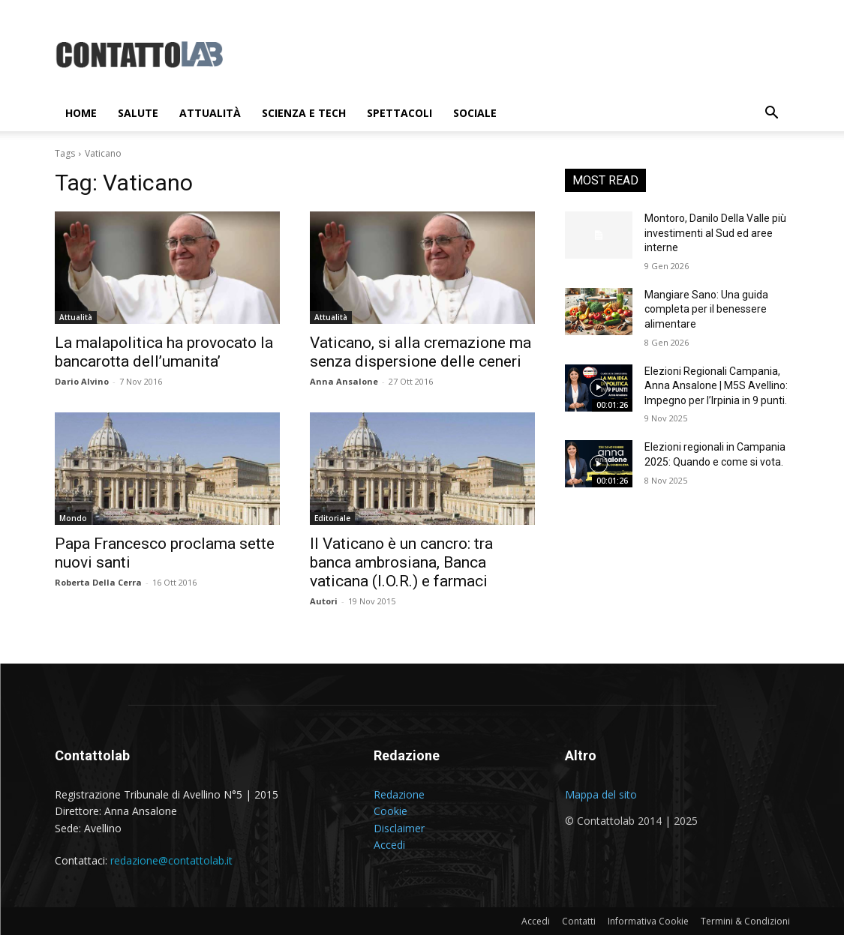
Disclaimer (399, 828)
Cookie (390, 811)
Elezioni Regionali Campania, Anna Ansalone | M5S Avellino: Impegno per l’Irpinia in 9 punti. (716, 385)
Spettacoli (399, 113)
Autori (324, 601)
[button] (772, 114)
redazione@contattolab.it (171, 860)
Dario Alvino (82, 381)
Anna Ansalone (344, 381)
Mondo (73, 518)
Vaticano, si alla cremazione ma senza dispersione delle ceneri (420, 352)
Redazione (399, 794)
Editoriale (332, 518)
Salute (138, 113)
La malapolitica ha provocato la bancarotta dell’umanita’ (164, 352)
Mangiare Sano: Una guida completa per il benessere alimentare (706, 309)
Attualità (210, 113)
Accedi (389, 845)
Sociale (475, 113)
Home (81, 113)
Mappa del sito (601, 794)
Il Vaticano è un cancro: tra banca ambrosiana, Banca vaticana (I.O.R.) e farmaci (401, 562)
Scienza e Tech (304, 113)
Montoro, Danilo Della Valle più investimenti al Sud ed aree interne (715, 232)
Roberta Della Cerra (98, 582)
